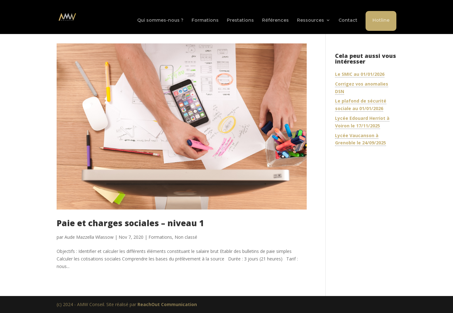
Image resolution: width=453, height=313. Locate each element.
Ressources (310, 20)
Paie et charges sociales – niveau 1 (130, 223)
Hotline (380, 20)
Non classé (186, 237)
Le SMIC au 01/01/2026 (359, 74)
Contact (347, 20)
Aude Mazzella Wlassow (89, 237)
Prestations (240, 20)
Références (275, 20)
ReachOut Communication (167, 304)
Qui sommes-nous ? (160, 20)
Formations (205, 20)
